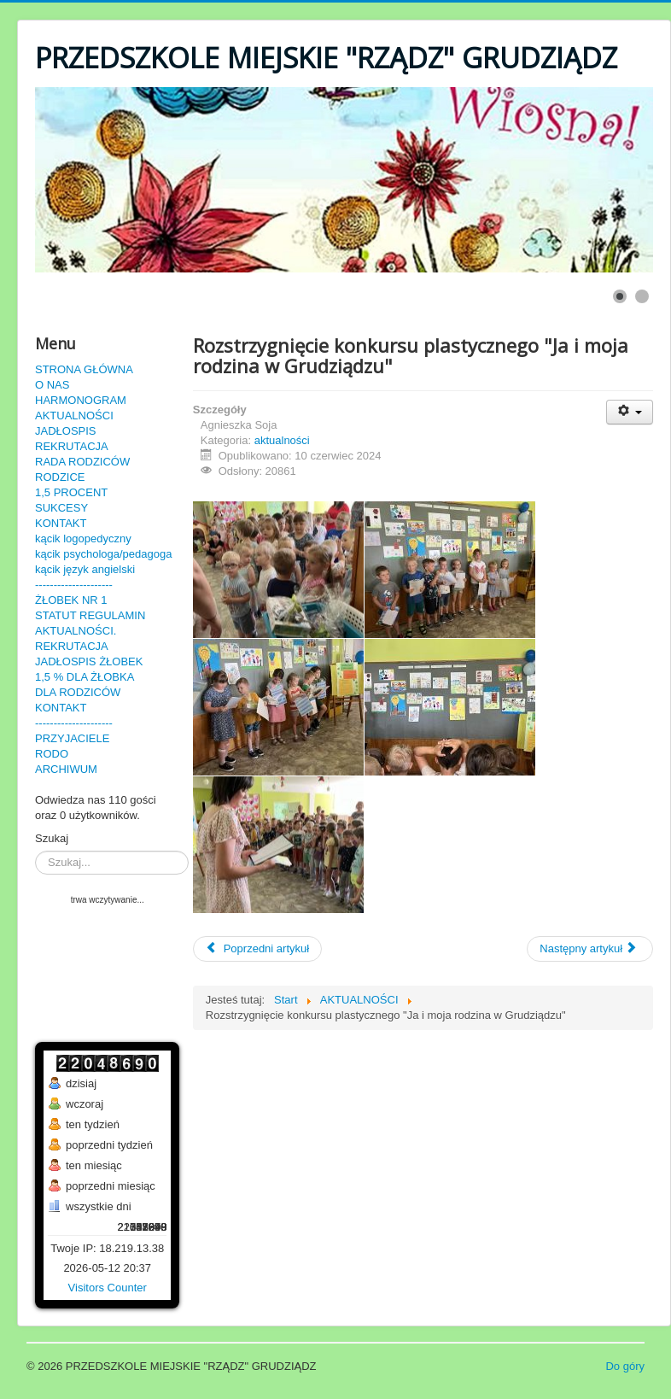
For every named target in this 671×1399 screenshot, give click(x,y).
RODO (51, 753)
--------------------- (74, 584)
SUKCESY (61, 507)
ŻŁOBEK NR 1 (71, 600)
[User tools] (629, 412)
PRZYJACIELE (72, 738)
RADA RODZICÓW (82, 461)
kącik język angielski (85, 569)
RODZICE (60, 477)
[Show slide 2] (642, 296)
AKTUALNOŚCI (74, 415)
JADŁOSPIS (65, 430)
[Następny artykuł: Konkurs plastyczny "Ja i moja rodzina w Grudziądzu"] (590, 949)
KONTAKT (60, 523)
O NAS (52, 384)
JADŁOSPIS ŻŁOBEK (89, 661)
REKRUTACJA (71, 446)
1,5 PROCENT (71, 492)
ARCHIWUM (66, 769)
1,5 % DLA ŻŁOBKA (84, 676)
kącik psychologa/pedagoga (103, 553)
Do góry (625, 1366)
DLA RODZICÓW (77, 692)
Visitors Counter (107, 1287)
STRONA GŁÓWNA (84, 369)
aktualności (282, 440)
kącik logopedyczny (83, 538)
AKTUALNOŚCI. (75, 630)
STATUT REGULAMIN (90, 615)
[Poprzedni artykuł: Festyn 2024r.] (257, 949)
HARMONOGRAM (80, 400)
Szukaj (51, 838)
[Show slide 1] (620, 296)
